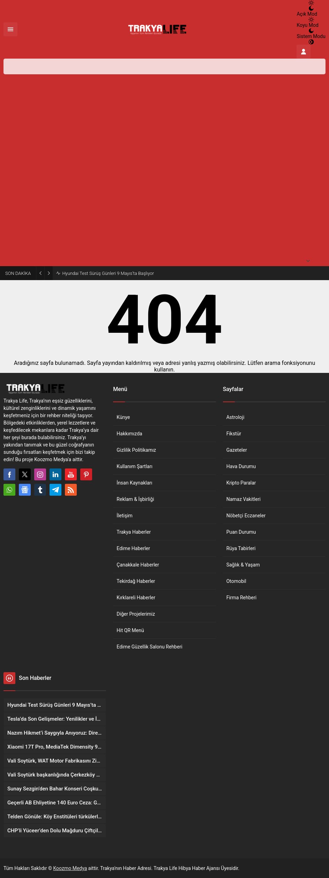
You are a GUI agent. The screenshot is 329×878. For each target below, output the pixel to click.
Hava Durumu (241, 466)
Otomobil (236, 581)
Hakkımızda (129, 433)
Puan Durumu (241, 532)
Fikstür (233, 433)
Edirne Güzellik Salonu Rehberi (149, 647)
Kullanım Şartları (134, 466)
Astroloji (235, 417)
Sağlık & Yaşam (243, 565)
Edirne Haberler (133, 548)
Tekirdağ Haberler (136, 581)
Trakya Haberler (134, 532)
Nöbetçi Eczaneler (246, 515)
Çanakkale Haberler (138, 565)
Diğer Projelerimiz (136, 614)
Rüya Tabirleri (241, 548)
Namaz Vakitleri (243, 499)
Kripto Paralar (241, 483)
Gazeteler (236, 450)
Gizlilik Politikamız (136, 450)
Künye (123, 417)
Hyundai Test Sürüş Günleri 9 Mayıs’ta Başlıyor (108, 273)
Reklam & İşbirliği (135, 499)
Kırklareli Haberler (136, 597)
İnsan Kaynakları (134, 483)
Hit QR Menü (130, 630)
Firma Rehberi (241, 597)
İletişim (125, 515)
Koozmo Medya (70, 868)
